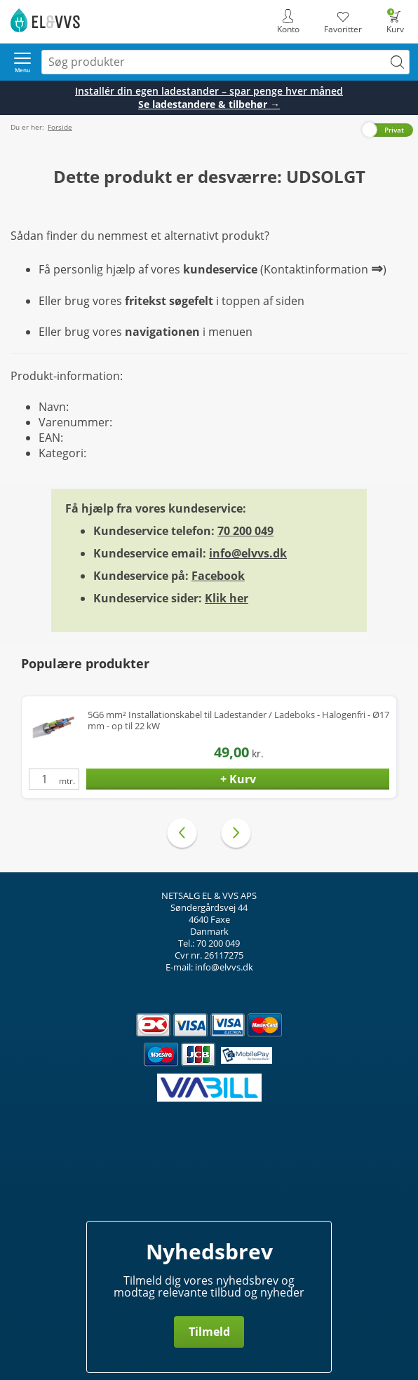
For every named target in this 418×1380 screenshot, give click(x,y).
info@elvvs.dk (248, 553)
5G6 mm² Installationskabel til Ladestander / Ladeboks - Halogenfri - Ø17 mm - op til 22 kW (238, 720)
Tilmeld (209, 1331)
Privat (394, 130)
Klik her (226, 598)
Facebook (218, 575)
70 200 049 (245, 531)
